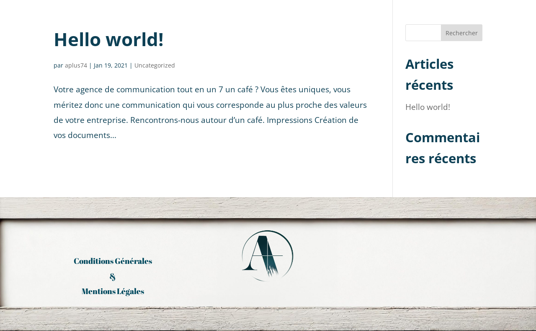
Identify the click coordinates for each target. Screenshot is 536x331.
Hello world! (109, 39)
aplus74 (76, 65)
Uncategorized (154, 65)
